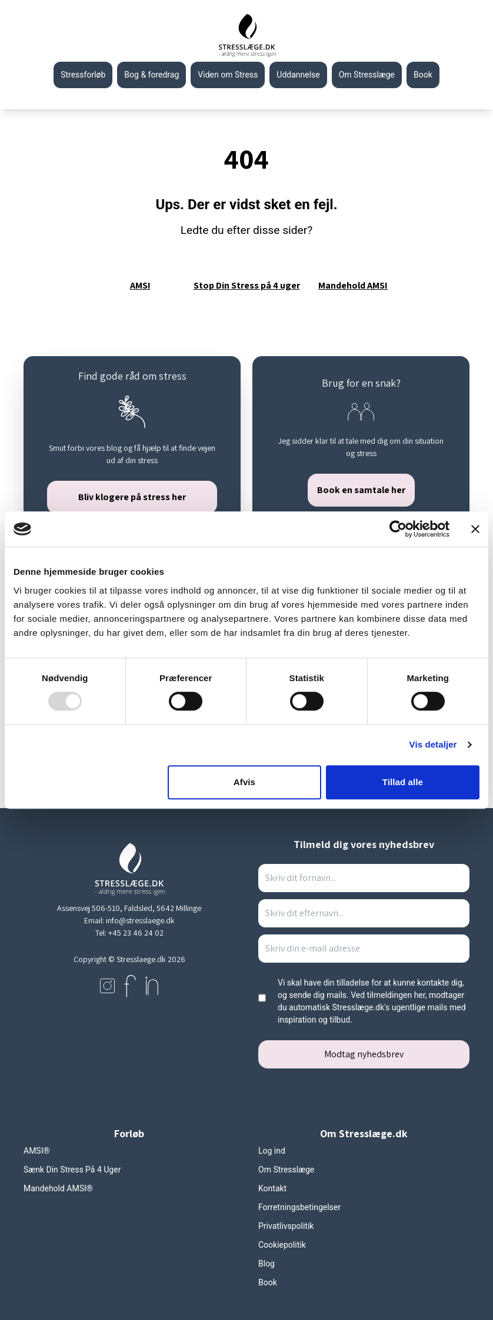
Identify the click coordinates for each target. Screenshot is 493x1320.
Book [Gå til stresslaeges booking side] (423, 74)
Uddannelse (298, 74)
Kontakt (272, 1188)
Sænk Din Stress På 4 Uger (72, 1169)
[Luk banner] (475, 529)
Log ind (271, 1150)
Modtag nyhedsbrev (364, 1054)
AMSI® (36, 1150)
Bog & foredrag (151, 74)
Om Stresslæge (367, 74)
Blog (266, 1263)
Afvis (244, 782)
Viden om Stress (228, 74)
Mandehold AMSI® (58, 1188)
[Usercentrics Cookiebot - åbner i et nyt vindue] (398, 529)
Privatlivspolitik (286, 1226)
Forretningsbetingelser (299, 1207)
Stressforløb (83, 74)
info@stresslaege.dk (140, 920)
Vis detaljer (433, 744)
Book (267, 1282)
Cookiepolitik (282, 1244)
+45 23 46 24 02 (136, 932)
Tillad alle (402, 782)
